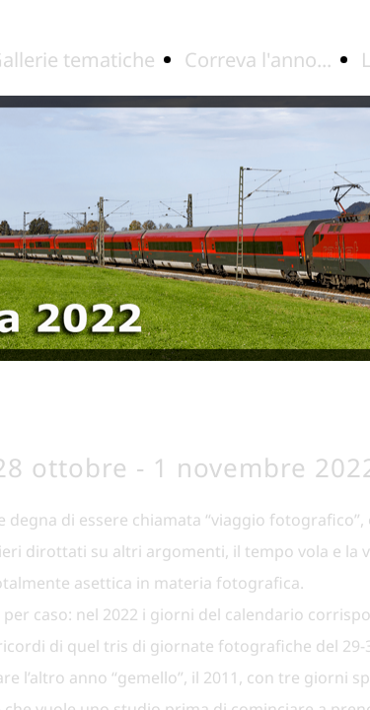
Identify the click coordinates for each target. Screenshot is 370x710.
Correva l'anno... (258, 59)
